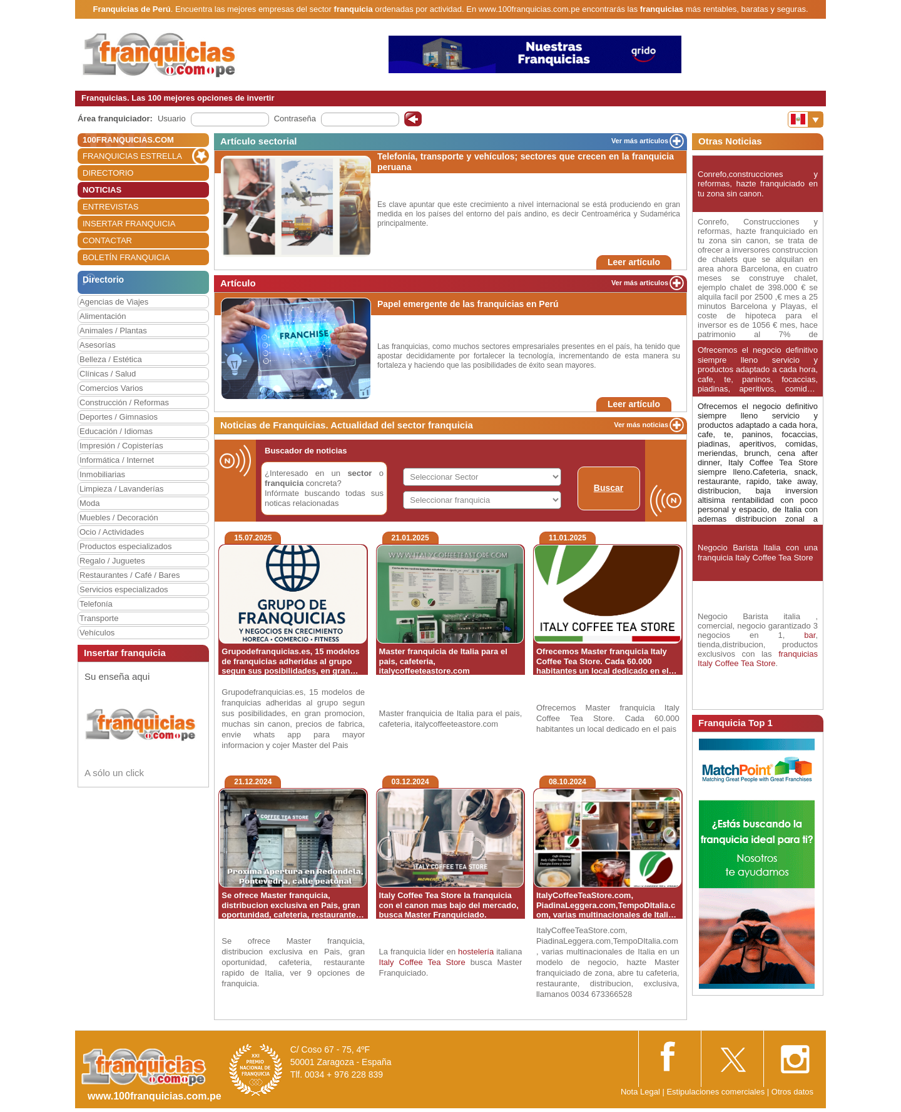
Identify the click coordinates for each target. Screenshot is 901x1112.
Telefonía (96, 604)
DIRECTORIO (108, 173)
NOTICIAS (102, 190)
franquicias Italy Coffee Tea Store (758, 658)
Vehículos (97, 632)
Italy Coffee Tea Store (422, 962)
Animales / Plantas (113, 330)
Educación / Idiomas (116, 431)
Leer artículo (634, 262)
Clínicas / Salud (107, 373)
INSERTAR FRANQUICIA (129, 223)
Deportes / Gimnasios (118, 417)
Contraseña (295, 118)
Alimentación (102, 316)
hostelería (476, 951)
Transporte (98, 618)
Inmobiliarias (102, 474)
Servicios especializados (123, 589)
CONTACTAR (107, 240)
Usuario (172, 118)
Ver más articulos (639, 282)
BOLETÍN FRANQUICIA (126, 257)
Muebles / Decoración (118, 517)
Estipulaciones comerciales (716, 1091)
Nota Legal (640, 1091)
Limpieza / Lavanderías (121, 488)
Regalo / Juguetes (112, 560)
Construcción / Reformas (124, 402)
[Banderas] (805, 119)
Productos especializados (125, 546)
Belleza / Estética (110, 359)
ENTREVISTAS (110, 206)
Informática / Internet (116, 460)
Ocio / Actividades (111, 532)
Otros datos (792, 1091)
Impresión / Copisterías (121, 445)
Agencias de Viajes (113, 301)
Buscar (608, 488)
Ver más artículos (639, 140)
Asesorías (97, 345)
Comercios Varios (111, 388)
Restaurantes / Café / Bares (129, 575)
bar (809, 635)
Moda (89, 503)
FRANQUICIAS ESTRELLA (132, 156)
